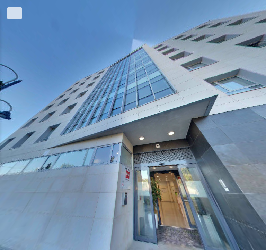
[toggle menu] (14, 13)
